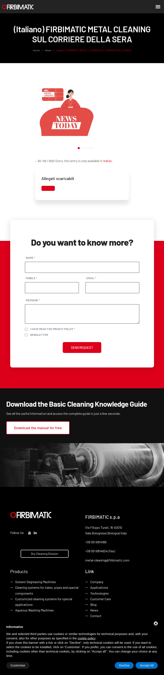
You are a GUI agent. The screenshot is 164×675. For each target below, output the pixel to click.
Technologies (99, 593)
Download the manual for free (38, 427)
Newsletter (39, 334)
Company (96, 582)
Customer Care (100, 599)
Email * (91, 278)
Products (19, 571)
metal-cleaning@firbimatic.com (107, 560)
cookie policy (87, 638)
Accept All (147, 665)
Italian (107, 161)
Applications (99, 587)
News (48, 50)
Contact (95, 616)
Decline (124, 665)
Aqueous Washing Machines (34, 610)
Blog (93, 604)
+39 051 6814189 (95, 542)
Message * (33, 300)
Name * (30, 257)
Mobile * (31, 278)
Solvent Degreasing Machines (35, 582)
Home (36, 50)
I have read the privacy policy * (52, 329)
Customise (17, 665)
